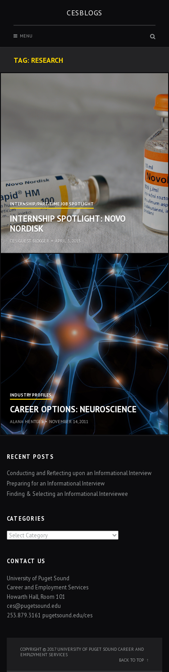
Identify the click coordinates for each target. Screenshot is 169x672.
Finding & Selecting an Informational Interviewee (67, 493)
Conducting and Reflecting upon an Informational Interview (79, 472)
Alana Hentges (26, 422)
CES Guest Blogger (29, 241)
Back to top (131, 660)
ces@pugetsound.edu (34, 605)
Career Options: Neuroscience (73, 409)
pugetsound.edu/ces (67, 615)
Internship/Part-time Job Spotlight (52, 204)
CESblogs (84, 12)
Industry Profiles (30, 395)
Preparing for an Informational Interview (56, 483)
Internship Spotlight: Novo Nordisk (68, 223)
